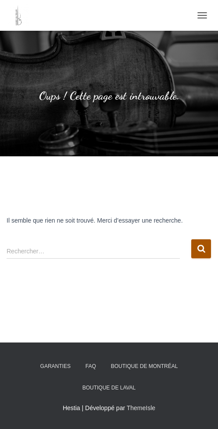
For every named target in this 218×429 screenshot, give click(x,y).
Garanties (55, 366)
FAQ (91, 366)
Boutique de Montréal (144, 366)
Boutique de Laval (109, 388)
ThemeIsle (141, 407)
